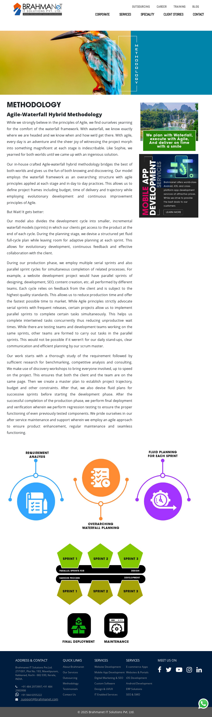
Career (162, 7)
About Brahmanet (73, 667)
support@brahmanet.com (39, 699)
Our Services (70, 672)
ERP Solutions (134, 689)
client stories (173, 14)
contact (198, 14)
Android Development (139, 683)
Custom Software (104, 683)
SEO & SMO (133, 694)
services (125, 14)
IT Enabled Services (106, 694)
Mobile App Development (109, 672)
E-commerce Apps (137, 667)
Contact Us (69, 694)
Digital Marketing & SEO (108, 678)
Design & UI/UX (103, 689)
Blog (195, 7)
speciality (147, 14)
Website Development (107, 667)
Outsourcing (141, 7)
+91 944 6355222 (31, 695)
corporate (102, 14)
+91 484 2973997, (32, 686)
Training (180, 7)
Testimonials (70, 689)
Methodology (70, 683)
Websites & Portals (137, 672)
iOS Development (136, 678)
